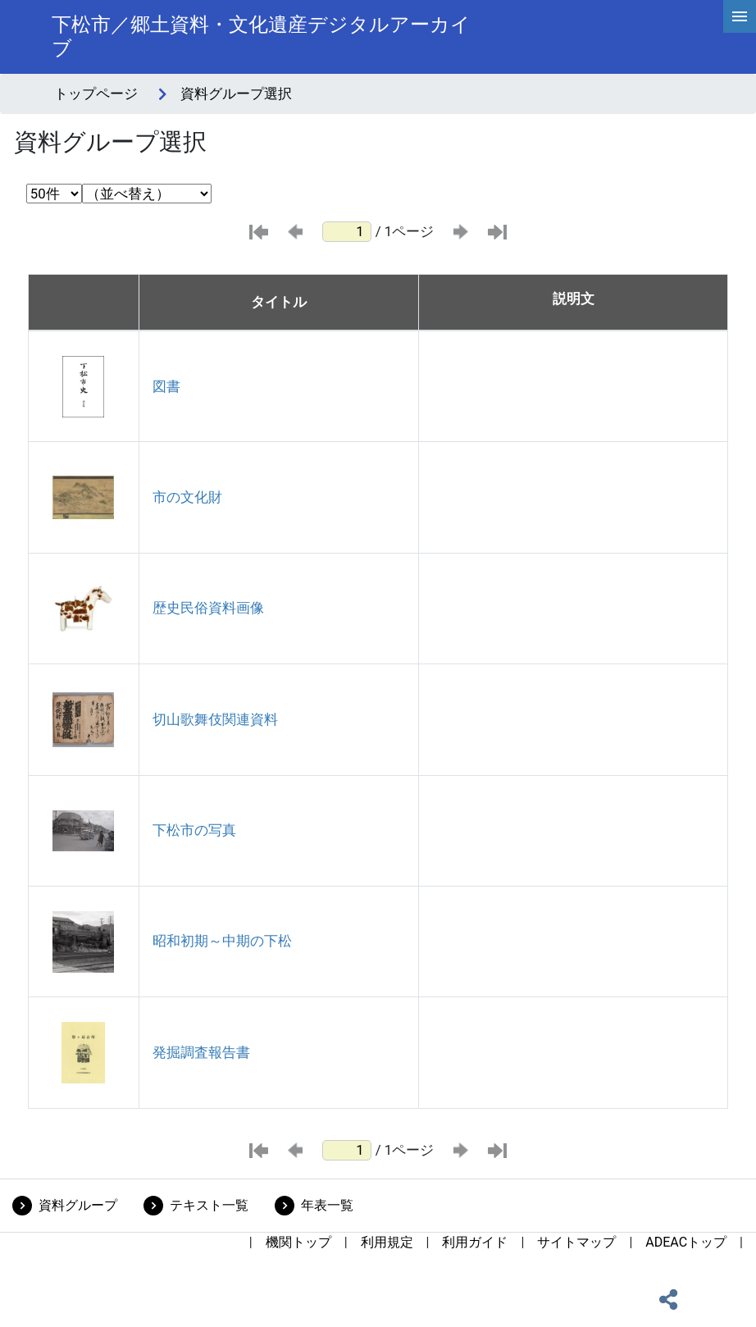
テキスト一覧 (209, 1205)
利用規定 (387, 1242)
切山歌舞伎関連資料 (215, 719)
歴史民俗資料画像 (208, 608)
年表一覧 (327, 1205)
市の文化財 (187, 497)
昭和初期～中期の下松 (222, 941)
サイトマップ (576, 1242)
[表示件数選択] (54, 193)
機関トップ (298, 1242)
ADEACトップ (685, 1242)
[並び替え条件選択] (147, 193)
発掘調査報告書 (201, 1052)
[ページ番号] (346, 231)
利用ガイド (475, 1242)
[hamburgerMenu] (739, 16)
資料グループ (78, 1205)
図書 (166, 386)
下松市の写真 (194, 830)
